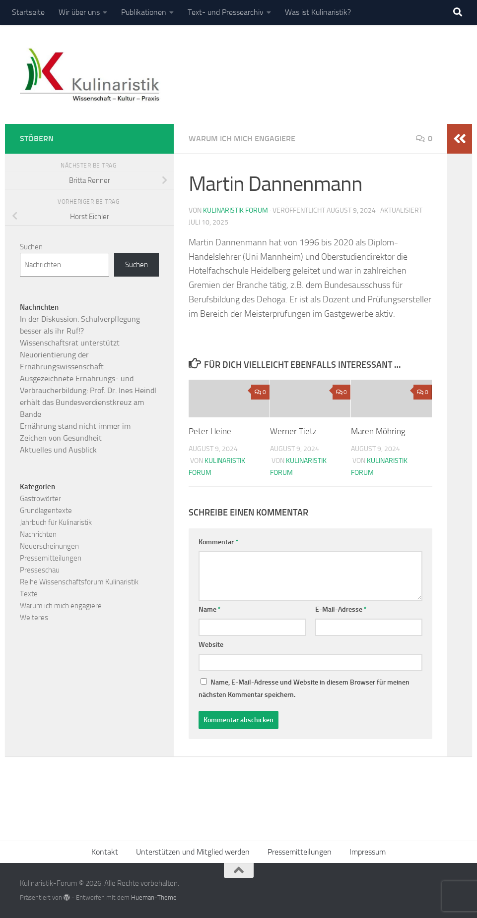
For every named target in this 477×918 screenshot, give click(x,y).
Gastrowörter (40, 498)
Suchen (31, 246)
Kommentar (218, 542)
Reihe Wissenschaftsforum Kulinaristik (79, 581)
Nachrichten (38, 534)
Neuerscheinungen (49, 546)
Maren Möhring (378, 431)
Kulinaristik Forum (235, 210)
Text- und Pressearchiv (226, 12)
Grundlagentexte (46, 510)
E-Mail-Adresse (341, 609)
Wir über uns (79, 12)
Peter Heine (210, 431)
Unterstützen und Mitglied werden (193, 852)
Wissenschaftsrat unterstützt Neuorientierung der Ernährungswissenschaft (70, 354)
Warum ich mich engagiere (242, 138)
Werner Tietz (293, 431)
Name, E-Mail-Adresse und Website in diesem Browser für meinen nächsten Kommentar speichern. (304, 688)
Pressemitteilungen (50, 558)
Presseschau (40, 570)
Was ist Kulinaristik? (318, 12)
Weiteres (34, 617)
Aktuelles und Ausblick (58, 450)
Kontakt (104, 852)
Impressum (367, 852)
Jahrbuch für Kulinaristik (56, 522)
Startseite (28, 12)
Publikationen (143, 12)
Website (211, 644)
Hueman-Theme (154, 897)
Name (210, 609)
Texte (29, 593)
